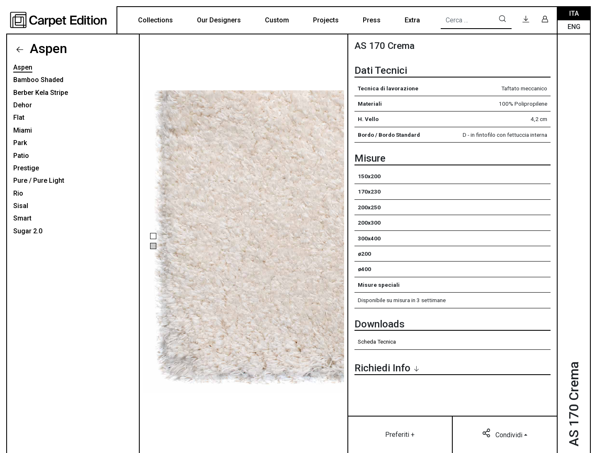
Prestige (26, 168)
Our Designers (219, 20)
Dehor (22, 105)
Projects (326, 20)
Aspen (47, 48)
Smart (22, 218)
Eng (574, 27)
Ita (574, 13)
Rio (18, 193)
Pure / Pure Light (38, 180)
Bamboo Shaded (38, 80)
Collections (155, 20)
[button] (153, 236)
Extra (412, 20)
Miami (22, 130)
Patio (21, 156)
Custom (277, 20)
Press (372, 20)
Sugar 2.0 (27, 231)
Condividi (503, 434)
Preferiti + (400, 434)
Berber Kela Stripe (40, 93)
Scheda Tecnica (377, 341)
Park (20, 143)
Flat (18, 117)
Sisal (20, 206)
